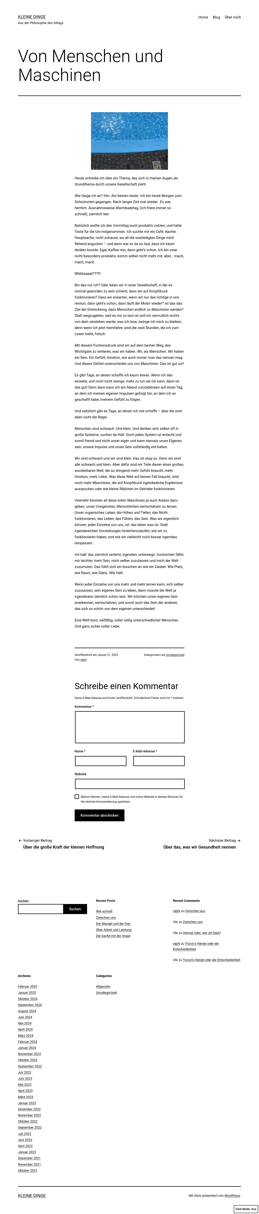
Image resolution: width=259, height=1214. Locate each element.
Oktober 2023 (27, 1060)
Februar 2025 (27, 986)
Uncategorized (175, 655)
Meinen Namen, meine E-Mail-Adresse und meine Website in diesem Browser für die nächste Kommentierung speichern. (132, 799)
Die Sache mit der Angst (113, 936)
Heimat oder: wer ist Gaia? (202, 933)
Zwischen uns (106, 917)
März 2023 (25, 1097)
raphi (83, 659)
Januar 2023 (27, 1103)
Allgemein (103, 986)
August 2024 (27, 1011)
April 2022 (25, 1146)
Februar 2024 (27, 1042)
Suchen (23, 901)
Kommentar (84, 706)
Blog (216, 17)
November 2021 (29, 1164)
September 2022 (30, 1127)
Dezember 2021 (29, 1158)
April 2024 (25, 1029)
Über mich (233, 17)
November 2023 (29, 1054)
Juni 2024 (25, 1017)
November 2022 (29, 1115)
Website (80, 774)
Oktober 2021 (27, 1170)
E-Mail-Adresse (145, 751)
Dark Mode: (246, 1209)
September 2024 (30, 1005)
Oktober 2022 (27, 1121)
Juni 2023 (25, 1078)
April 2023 (25, 1091)
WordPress (232, 1195)
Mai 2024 (24, 1023)
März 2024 (25, 1035)
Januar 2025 (27, 992)
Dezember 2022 (29, 1109)
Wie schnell (104, 911)
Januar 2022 (27, 1152)
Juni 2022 (25, 1140)
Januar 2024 (27, 1048)
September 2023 (30, 1066)
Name (80, 751)
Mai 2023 (24, 1084)
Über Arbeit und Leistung (113, 930)
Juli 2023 (24, 1072)
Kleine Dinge (32, 16)
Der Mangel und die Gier (113, 924)
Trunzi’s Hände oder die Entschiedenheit (211, 960)
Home (203, 17)
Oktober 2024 (27, 999)
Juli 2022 (24, 1134)
